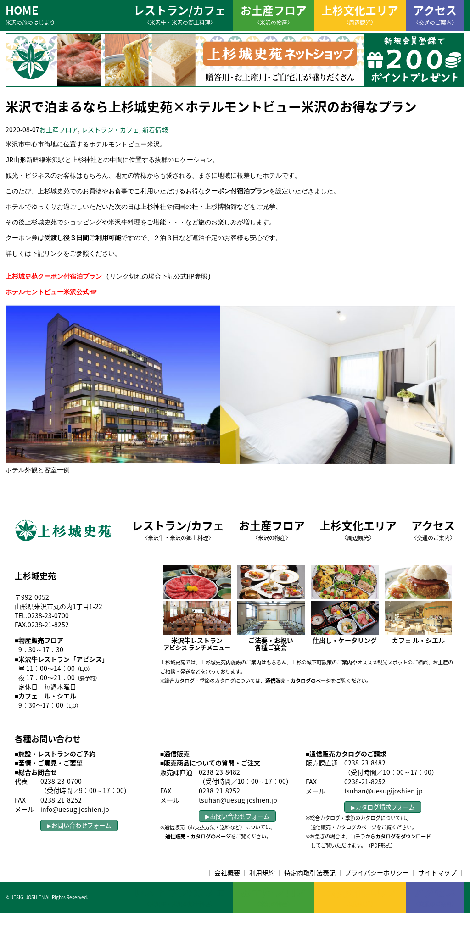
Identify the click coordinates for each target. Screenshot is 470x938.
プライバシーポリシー (377, 897)
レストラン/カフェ (180, 14)
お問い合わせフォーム (81, 850)
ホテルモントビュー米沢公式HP (51, 314)
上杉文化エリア (359, 14)
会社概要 (227, 897)
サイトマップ (437, 897)
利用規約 (262, 897)
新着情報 (155, 129)
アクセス (435, 14)
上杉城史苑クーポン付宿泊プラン (54, 296)
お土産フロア (274, 14)
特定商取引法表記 (310, 897)
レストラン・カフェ (110, 129)
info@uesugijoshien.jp (74, 834)
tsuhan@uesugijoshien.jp (238, 825)
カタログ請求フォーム (385, 832)
